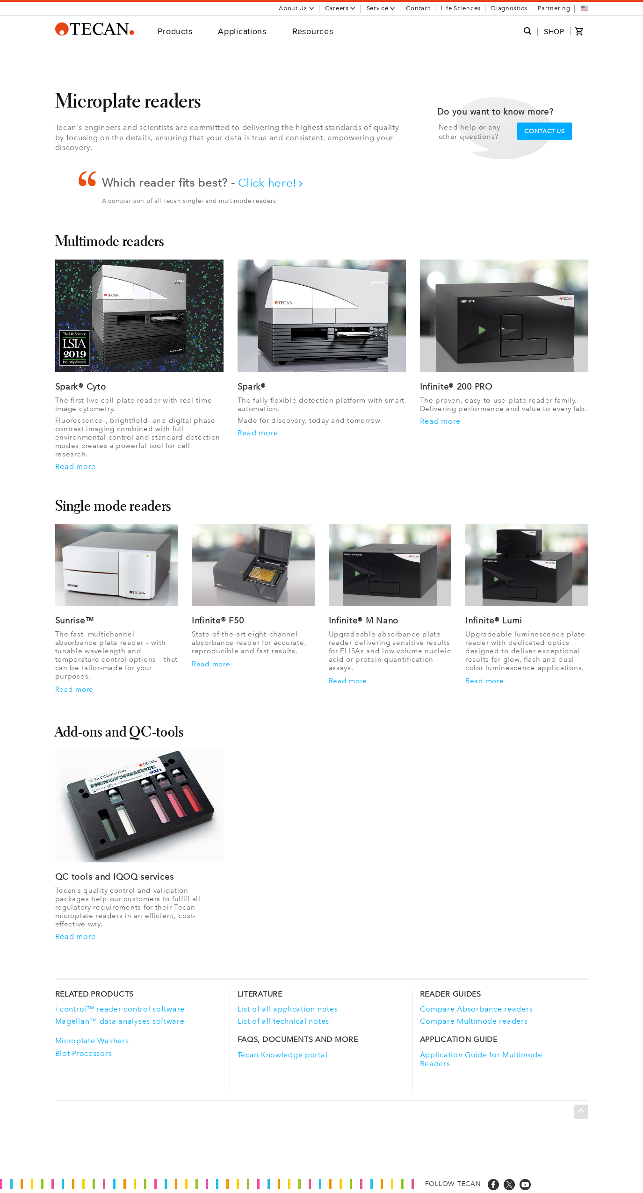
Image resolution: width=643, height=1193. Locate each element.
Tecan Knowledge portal (283, 1054)
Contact (418, 8)
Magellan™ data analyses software (120, 1021)
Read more (75, 466)
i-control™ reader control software (120, 1009)
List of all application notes (288, 1009)
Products (175, 31)
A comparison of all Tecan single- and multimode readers (189, 200)
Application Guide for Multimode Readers (481, 1059)
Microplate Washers (92, 1040)
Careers (340, 8)
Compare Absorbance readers (476, 1009)
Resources (312, 31)
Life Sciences (461, 8)
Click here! (271, 182)
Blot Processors (83, 1053)
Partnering (554, 8)
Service (381, 8)
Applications (242, 31)
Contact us (544, 131)
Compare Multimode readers (474, 1021)
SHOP (554, 31)
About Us (297, 8)
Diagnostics (509, 8)
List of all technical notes (283, 1021)
